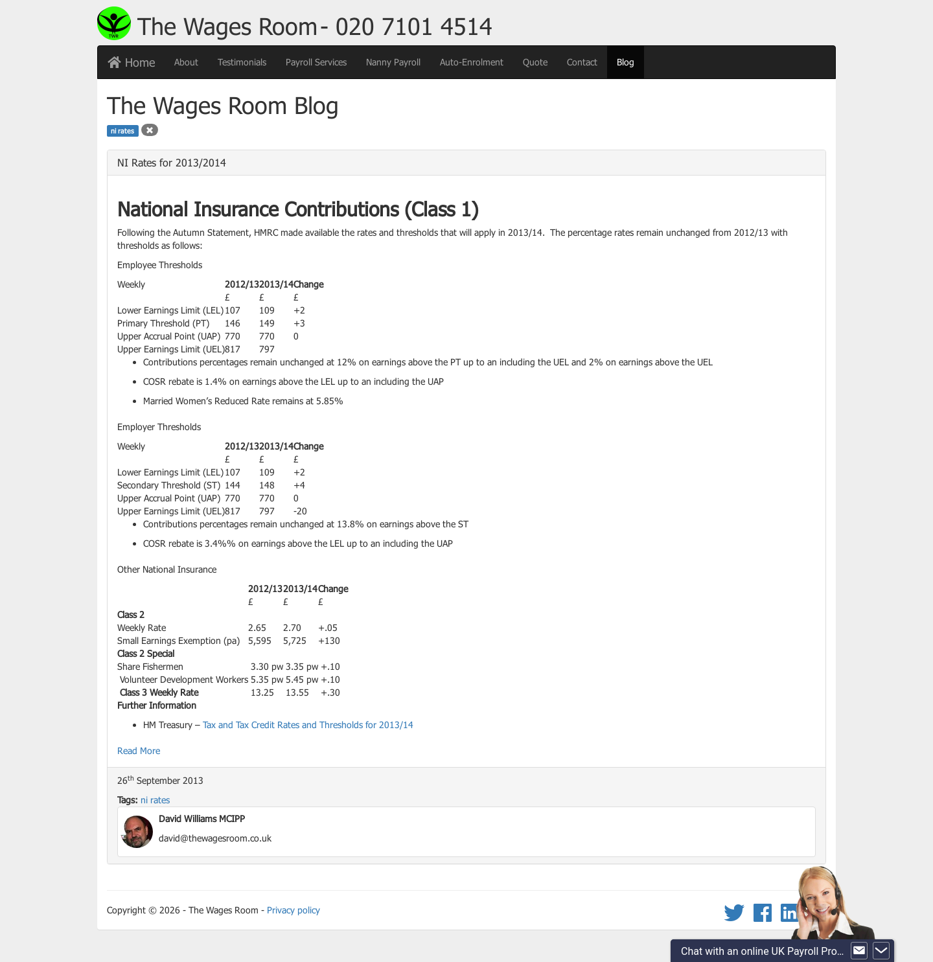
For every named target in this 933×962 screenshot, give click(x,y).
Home (131, 62)
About (186, 61)
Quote (535, 61)
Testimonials (242, 61)
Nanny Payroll (393, 61)
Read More (138, 750)
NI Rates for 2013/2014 (171, 162)
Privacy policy (293, 909)
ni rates (155, 799)
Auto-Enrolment (471, 61)
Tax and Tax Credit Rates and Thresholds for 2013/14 (308, 724)
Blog (630, 61)
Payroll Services (316, 61)
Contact (582, 61)
